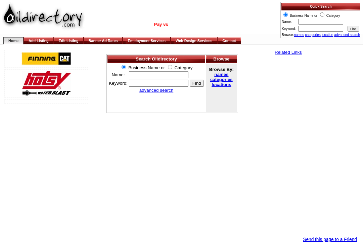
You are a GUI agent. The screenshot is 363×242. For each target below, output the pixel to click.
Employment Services (147, 41)
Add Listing (39, 41)
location (327, 35)
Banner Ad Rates (103, 41)
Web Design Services (194, 41)
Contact (229, 41)
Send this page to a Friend (330, 239)
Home (13, 41)
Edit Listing (69, 41)
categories (313, 35)
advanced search (347, 35)
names (299, 35)
